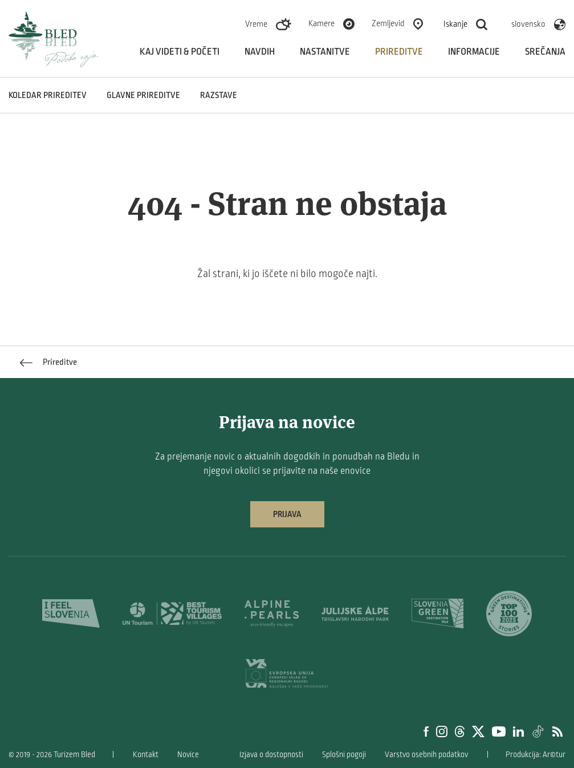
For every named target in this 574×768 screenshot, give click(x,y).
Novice (188, 754)
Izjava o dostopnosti (271, 754)
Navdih (260, 52)
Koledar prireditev (48, 95)
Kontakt (145, 754)
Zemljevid (388, 23)
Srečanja (545, 52)
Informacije (474, 52)
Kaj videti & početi (179, 52)
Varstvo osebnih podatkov (426, 754)
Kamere (321, 23)
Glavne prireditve (143, 95)
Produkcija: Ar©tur (535, 754)
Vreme (256, 24)
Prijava (287, 514)
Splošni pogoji (344, 754)
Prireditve (399, 52)
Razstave (218, 95)
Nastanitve (325, 52)
